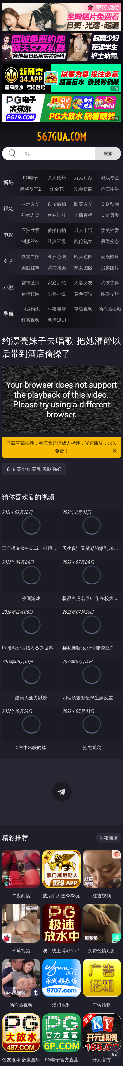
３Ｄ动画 (110, 204)
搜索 (108, 153)
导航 (8, 313)
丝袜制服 (57, 215)
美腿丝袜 (30, 267)
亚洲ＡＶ (30, 204)
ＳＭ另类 (110, 215)
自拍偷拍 (57, 204)
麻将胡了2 (30, 189)
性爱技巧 (110, 294)
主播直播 (83, 215)
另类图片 (110, 267)
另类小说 (57, 294)
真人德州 (57, 177)
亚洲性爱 (30, 230)
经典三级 (57, 241)
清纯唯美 (57, 267)
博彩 (8, 182)
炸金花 (57, 189)
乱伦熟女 (83, 241)
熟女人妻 (30, 215)
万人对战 (83, 177)
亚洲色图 (57, 256)
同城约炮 (30, 309)
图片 (8, 261)
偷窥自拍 (30, 256)
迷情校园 (30, 294)
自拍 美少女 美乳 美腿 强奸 (34, 469)
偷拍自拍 (57, 230)
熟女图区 (83, 267)
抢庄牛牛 (110, 189)
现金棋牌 (83, 189)
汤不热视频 (109, 309)
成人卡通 (83, 230)
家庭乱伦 (57, 282)
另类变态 (110, 241)
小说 (8, 287)
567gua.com (61, 136)
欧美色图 (83, 256)
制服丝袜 (30, 241)
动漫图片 (110, 256)
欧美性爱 (110, 230)
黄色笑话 (83, 294)
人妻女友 (83, 282)
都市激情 (30, 282)
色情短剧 (57, 320)
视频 (8, 208)
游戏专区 (110, 177)
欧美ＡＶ (83, 204)
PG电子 (30, 177)
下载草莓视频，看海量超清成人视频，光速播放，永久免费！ (62, 447)
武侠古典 (110, 282)
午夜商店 (57, 309)
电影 (8, 234)
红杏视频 (30, 320)
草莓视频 (83, 309)
